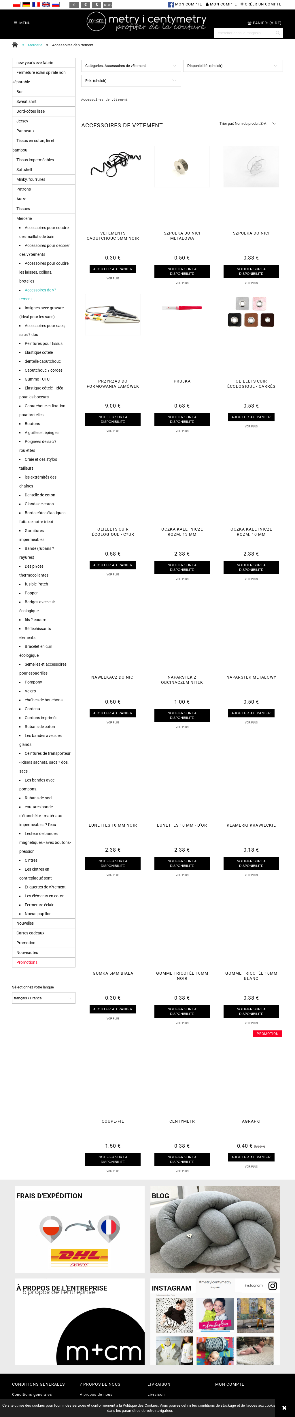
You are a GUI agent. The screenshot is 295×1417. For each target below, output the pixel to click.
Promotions (26, 962)
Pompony (33, 682)
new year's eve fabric (34, 62)
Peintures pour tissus (44, 343)
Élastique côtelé (39, 352)
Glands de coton (39, 504)
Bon (20, 91)
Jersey (22, 121)
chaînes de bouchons (44, 700)
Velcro (30, 691)
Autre (21, 199)
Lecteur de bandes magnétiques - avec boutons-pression (45, 842)
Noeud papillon (38, 913)
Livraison (156, 1394)
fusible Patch (36, 584)
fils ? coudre (35, 619)
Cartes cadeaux (30, 933)
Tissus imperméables (35, 160)
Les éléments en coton (45, 896)
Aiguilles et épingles (42, 432)
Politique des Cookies (140, 1405)
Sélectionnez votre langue (33, 987)
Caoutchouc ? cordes (44, 370)
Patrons (23, 189)
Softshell (24, 169)
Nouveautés (27, 952)
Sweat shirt (26, 101)
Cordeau (32, 708)
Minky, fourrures (30, 179)
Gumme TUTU (37, 379)
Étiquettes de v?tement (45, 887)
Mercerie (24, 218)
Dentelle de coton (40, 495)
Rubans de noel (38, 798)
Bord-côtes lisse (30, 111)
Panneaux (25, 130)
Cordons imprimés (41, 717)
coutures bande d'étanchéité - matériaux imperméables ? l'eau (40, 815)
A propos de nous (96, 1394)
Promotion (25, 942)
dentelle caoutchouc (43, 361)
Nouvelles (25, 923)
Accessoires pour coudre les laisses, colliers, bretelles (44, 272)
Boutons (32, 423)
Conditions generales (32, 1394)
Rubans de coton (40, 726)
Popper (31, 593)
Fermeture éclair (39, 905)
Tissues (23, 208)
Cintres (31, 860)
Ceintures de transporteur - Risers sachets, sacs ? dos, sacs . (45, 762)
